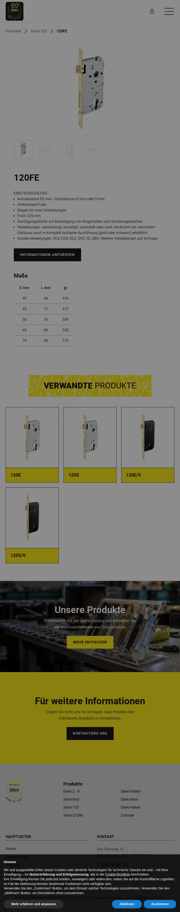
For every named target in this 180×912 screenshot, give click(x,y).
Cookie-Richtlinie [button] (117, 884)
